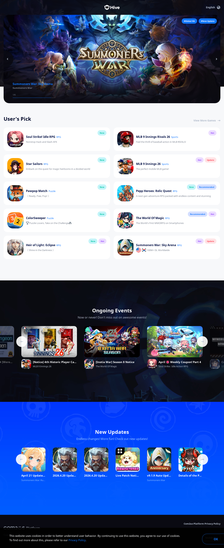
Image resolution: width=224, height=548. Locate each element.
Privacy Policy (77, 540)
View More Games (206, 120)
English (213, 7)
